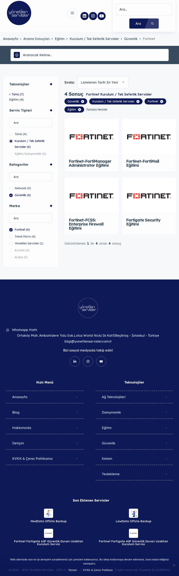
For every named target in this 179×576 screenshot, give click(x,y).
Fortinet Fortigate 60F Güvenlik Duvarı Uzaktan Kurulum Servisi (48, 543)
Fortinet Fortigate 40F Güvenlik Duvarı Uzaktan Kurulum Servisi (133, 543)
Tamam (72, 570)
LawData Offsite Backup (133, 521)
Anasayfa (10, 39)
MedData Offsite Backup (48, 521)
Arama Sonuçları (36, 39)
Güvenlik (131, 39)
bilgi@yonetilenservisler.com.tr (88, 341)
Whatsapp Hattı (24, 330)
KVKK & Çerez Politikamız (32, 459)
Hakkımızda (21, 428)
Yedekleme (111, 474)
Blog (15, 412)
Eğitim (59, 39)
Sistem (107, 459)
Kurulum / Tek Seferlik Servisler (94, 39)
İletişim (18, 443)
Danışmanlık (111, 412)
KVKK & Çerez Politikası (98, 570)
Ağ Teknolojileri (113, 397)
